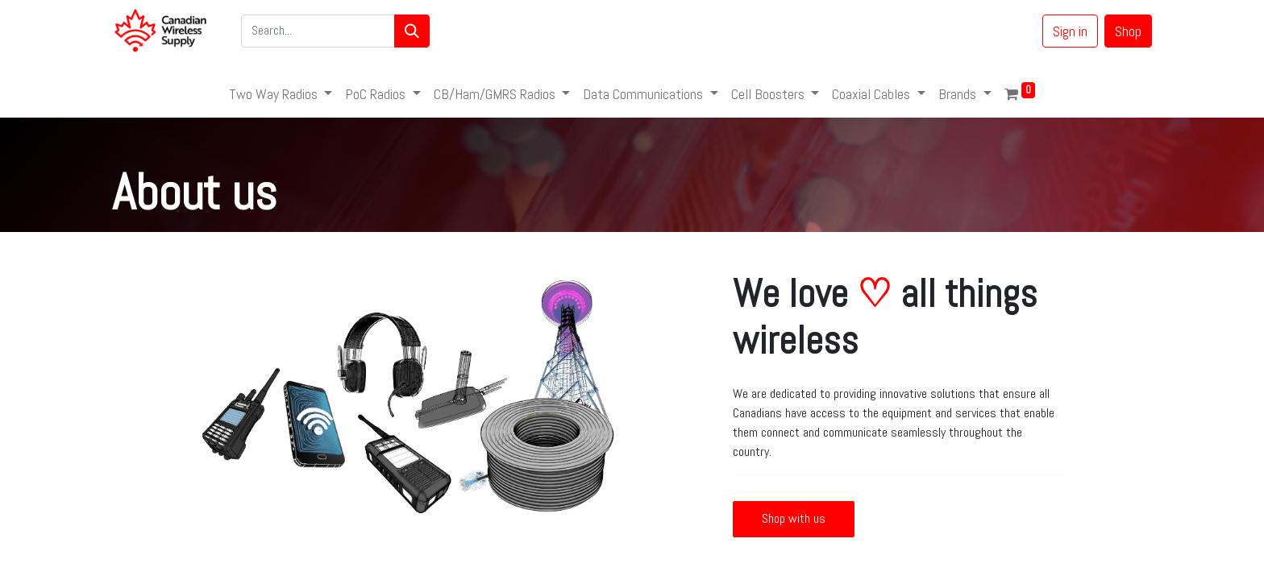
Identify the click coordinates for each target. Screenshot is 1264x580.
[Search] (412, 31)
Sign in (1070, 31)
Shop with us (793, 518)
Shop (1128, 31)
